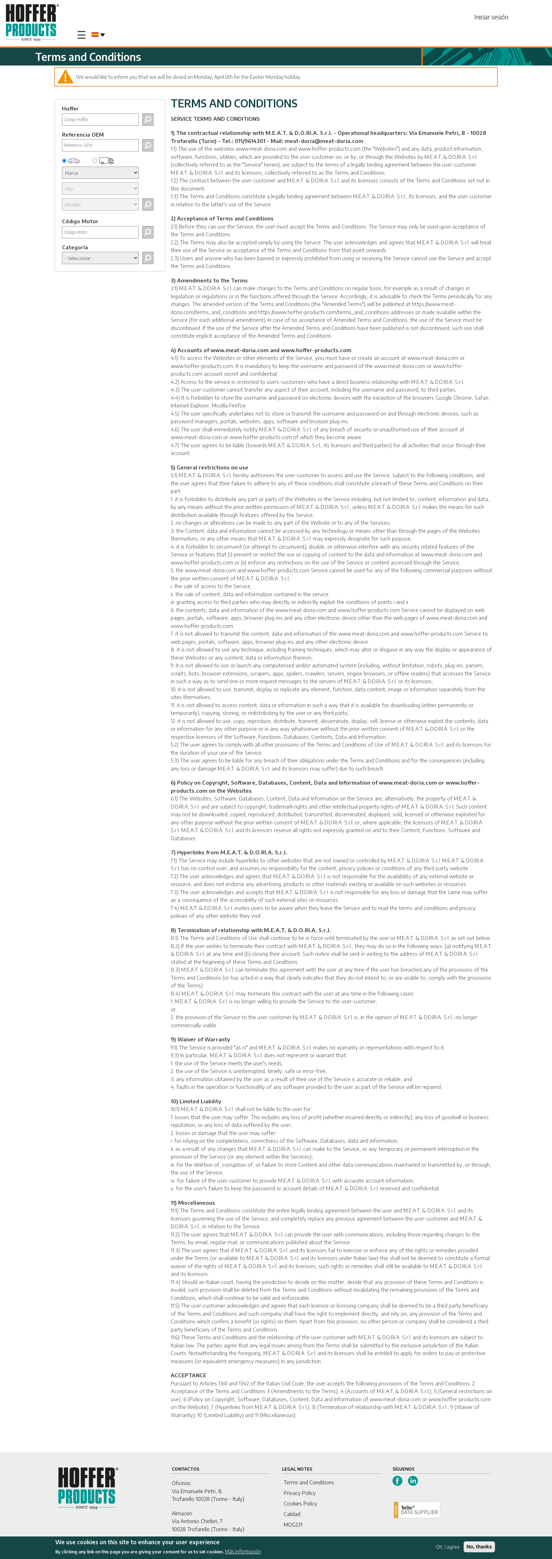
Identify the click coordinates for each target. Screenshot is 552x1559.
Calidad (292, 1514)
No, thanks (479, 1546)
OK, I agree (448, 1547)
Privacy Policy (300, 1493)
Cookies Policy (300, 1503)
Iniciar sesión (491, 17)
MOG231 (293, 1524)
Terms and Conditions (309, 1482)
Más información (243, 1551)
